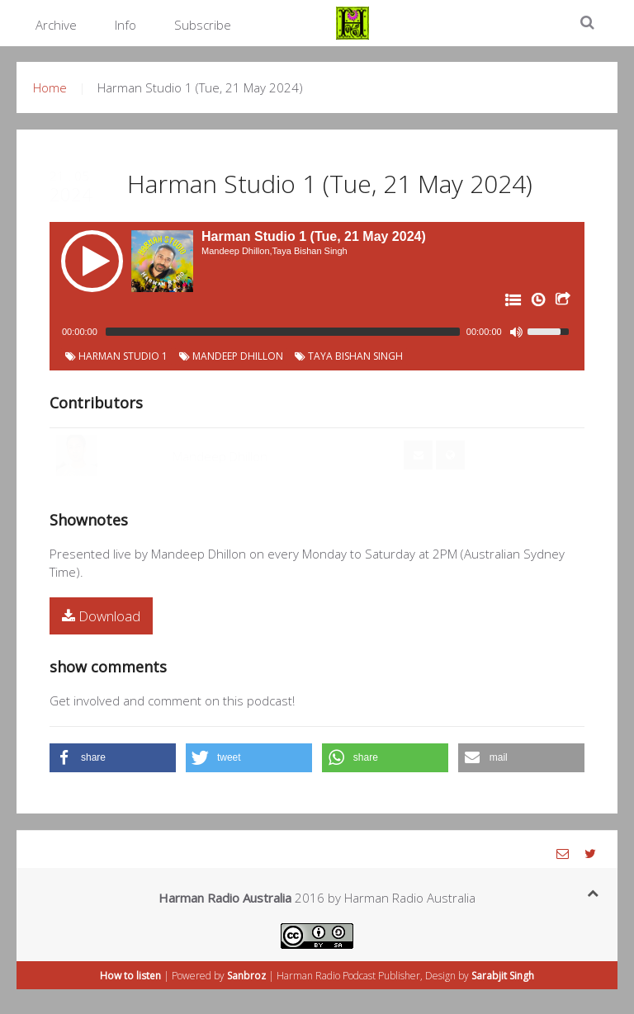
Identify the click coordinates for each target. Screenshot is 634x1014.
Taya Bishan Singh (349, 356)
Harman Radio (308, 976)
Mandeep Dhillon (231, 356)
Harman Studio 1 (116, 356)
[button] (113, 757)
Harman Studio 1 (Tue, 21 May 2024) (329, 183)
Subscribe (202, 25)
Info (125, 25)
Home (50, 87)
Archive (56, 25)
